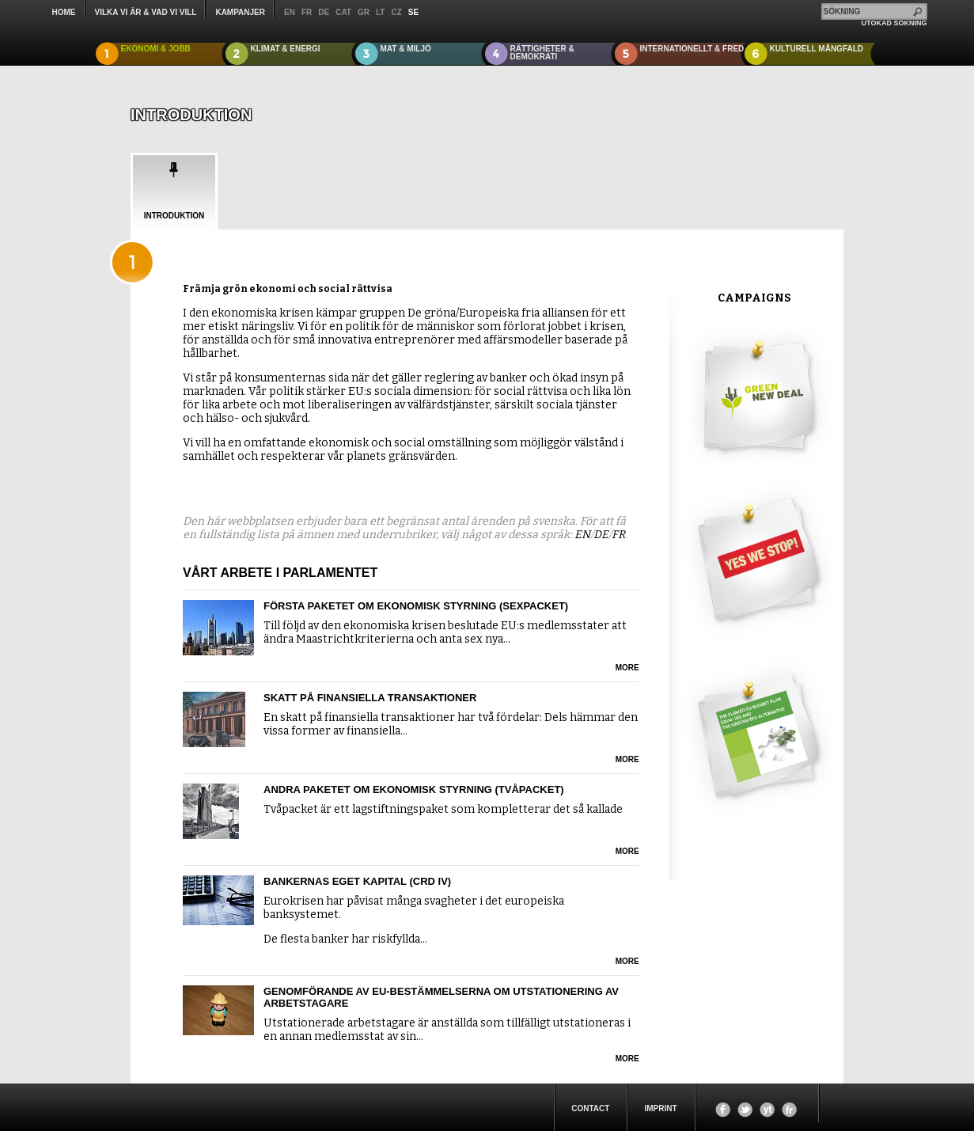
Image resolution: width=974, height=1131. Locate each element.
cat (343, 12)
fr (306, 12)
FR (618, 534)
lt (380, 12)
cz (396, 12)
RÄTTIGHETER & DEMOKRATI (542, 52)
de (323, 12)
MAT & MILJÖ (406, 48)
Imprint (660, 1108)
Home (64, 12)
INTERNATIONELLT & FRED (692, 48)
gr (364, 12)
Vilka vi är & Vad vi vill (146, 12)
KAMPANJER (240, 12)
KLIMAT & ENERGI (285, 48)
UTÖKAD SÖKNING (894, 23)
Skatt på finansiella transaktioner (369, 698)
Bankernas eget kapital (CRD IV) (357, 881)
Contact (590, 1108)
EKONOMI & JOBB (156, 48)
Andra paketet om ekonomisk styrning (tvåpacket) (413, 789)
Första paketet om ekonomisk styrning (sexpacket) (415, 606)
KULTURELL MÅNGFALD (817, 48)
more (627, 667)
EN (582, 534)
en (289, 12)
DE (600, 534)
